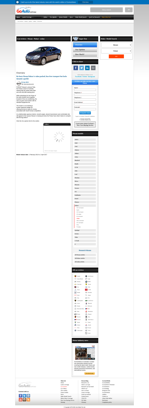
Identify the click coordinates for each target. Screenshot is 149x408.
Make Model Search (66, 396)
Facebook (78, 76)
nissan (26, 21)
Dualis (76, 164)
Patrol (76, 198)
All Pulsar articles (80, 258)
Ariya (76, 157)
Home (62, 382)
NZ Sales (83, 400)
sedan (34, 21)
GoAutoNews (105, 386)
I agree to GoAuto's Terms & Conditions (85, 116)
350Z (76, 143)
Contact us (105, 396)
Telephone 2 (77, 97)
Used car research (86, 394)
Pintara (77, 202)
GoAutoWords (106, 392)
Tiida (76, 237)
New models (64, 390)
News (62, 394)
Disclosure (105, 400)
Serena (77, 234)
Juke (76, 171)
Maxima (77, 178)
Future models (64, 392)
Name (76, 88)
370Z (76, 146)
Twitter (84, 76)
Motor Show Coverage (67, 398)
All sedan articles (79, 262)
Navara (77, 188)
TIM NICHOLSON (28, 84)
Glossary (83, 402)
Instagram (91, 76)
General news (85, 396)
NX (76, 191)
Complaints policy (107, 402)
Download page (90, 373)
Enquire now (85, 113)
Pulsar (77, 205)
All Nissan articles (80, 255)
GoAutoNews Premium (108, 384)
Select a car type (85, 384)
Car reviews (64, 386)
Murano (77, 184)
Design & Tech (106, 390)
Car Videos (63, 388)
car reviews (20, 21)
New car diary (85, 390)
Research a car (85, 382)
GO (129, 10)
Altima (77, 153)
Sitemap (63, 402)
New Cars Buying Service (67, 400)
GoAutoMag (105, 388)
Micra (76, 181)
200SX (76, 139)
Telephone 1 (78, 92)
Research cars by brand (87, 386)
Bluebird (77, 160)
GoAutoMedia (106, 382)
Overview (39, 21)
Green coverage (85, 392)
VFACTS (83, 398)
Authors (104, 394)
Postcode (77, 107)
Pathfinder (78, 195)
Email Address (78, 102)
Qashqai (77, 230)
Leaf (76, 174)
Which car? (84, 388)
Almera (77, 150)
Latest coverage (65, 384)
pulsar (30, 21)
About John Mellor (107, 398)
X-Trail (77, 241)
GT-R (76, 167)
